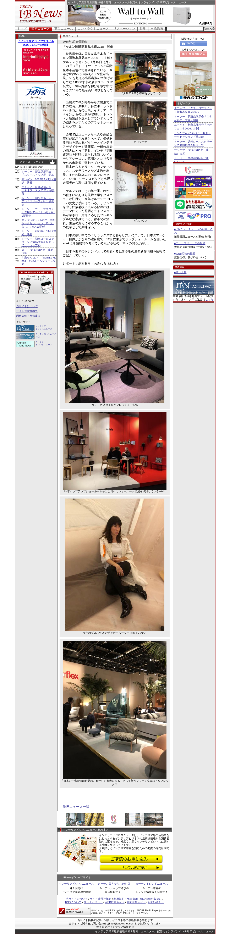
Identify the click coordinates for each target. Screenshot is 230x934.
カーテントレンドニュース (152, 883)
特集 (143, 28)
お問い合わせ (156, 902)
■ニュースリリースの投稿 (190, 243)
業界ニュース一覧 (76, 806)
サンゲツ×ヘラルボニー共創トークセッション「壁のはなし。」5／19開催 (39, 223)
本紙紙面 (156, 28)
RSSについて (73, 902)
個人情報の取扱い (151, 898)
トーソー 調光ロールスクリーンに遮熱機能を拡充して (193, 143)
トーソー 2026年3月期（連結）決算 (191, 160)
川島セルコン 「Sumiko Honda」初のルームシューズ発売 (39, 261)
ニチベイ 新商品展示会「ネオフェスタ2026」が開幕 (38, 190)
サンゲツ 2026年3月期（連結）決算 (191, 151)
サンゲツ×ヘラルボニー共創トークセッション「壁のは (192, 135)
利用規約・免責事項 (28, 315)
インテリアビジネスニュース (76, 883)
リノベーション (124, 28)
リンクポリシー (93, 902)
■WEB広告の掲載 (184, 253)
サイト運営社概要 (27, 311)
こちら (209, 299)
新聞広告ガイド (136, 902)
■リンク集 (180, 272)
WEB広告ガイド (115, 902)
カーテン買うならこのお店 (114, 883)
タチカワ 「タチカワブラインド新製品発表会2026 (193, 110)
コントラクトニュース (93, 28)
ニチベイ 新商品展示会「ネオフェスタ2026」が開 (193, 126)
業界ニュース (40, 28)
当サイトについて (27, 306)
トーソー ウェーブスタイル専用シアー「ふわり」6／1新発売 (38, 212)
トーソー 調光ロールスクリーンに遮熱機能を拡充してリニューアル (38, 242)
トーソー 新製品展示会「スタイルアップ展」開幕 (38, 173)
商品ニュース (63, 28)
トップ (22, 28)
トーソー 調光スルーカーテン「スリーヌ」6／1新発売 (38, 201)
